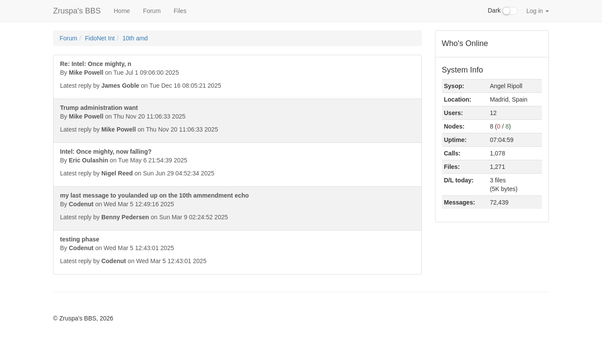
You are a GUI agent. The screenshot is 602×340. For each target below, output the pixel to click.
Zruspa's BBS (76, 11)
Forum (152, 10)
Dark (503, 11)
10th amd (135, 38)
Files (180, 10)
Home (122, 10)
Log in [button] (537, 10)
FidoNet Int (99, 38)
